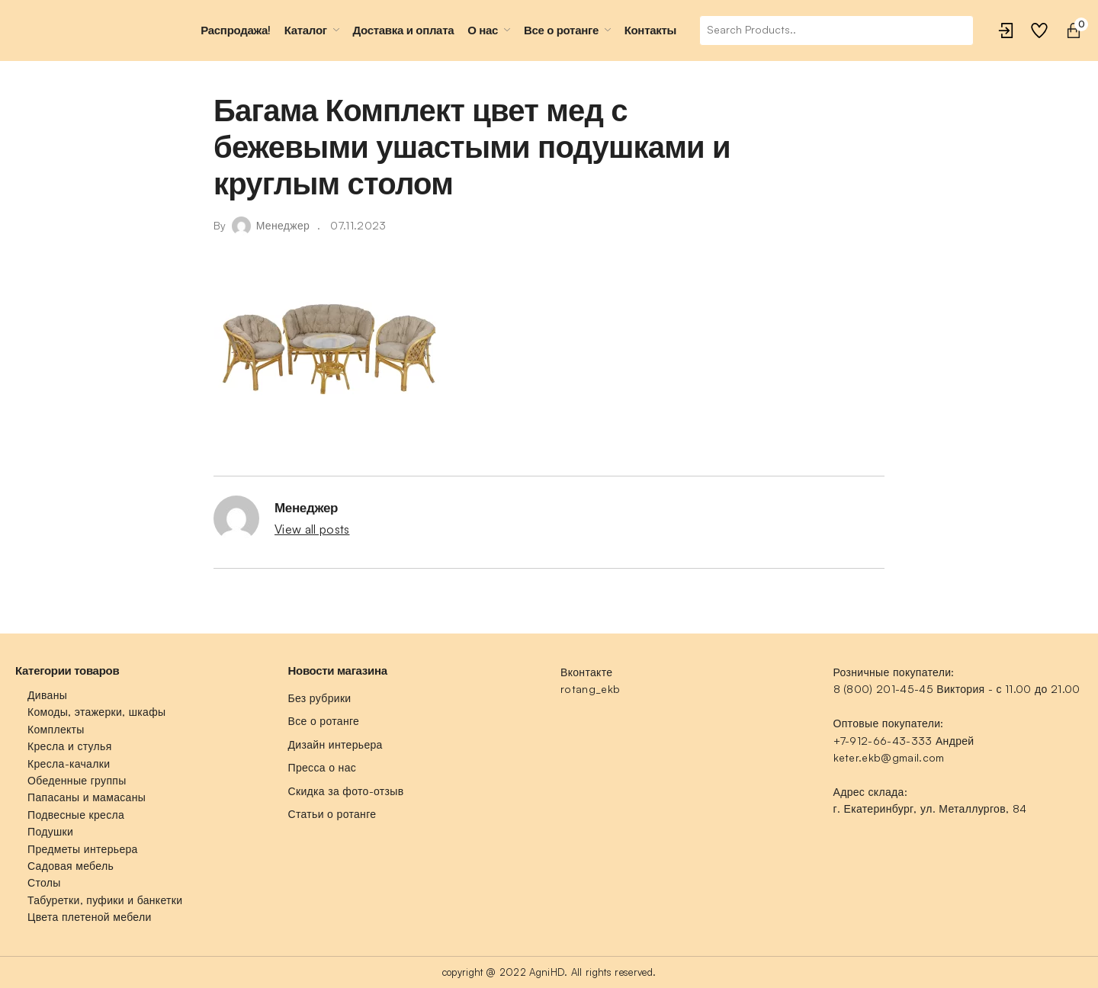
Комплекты (56, 729)
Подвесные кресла (75, 814)
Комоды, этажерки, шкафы (96, 711)
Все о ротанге (324, 720)
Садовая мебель (70, 865)
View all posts (311, 529)
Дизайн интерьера (335, 744)
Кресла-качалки (68, 763)
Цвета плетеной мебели (89, 916)
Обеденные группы (77, 780)
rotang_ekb (590, 688)
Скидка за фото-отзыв (346, 790)
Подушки (50, 831)
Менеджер (283, 225)
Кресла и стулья (69, 745)
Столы (44, 882)
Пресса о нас (322, 767)
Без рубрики (320, 697)
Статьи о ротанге (332, 813)
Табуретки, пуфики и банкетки (104, 899)
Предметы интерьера (82, 848)
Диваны (47, 694)
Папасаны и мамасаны (86, 797)
